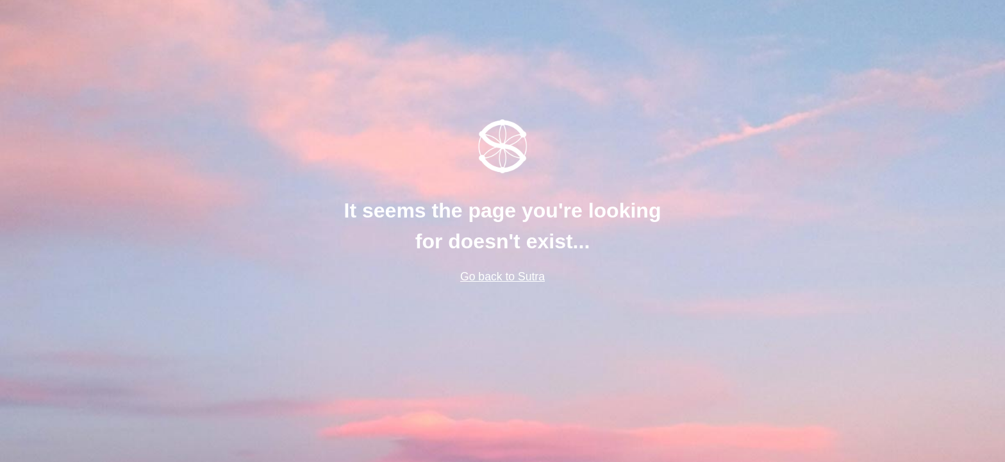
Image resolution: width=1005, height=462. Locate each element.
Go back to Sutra (502, 276)
